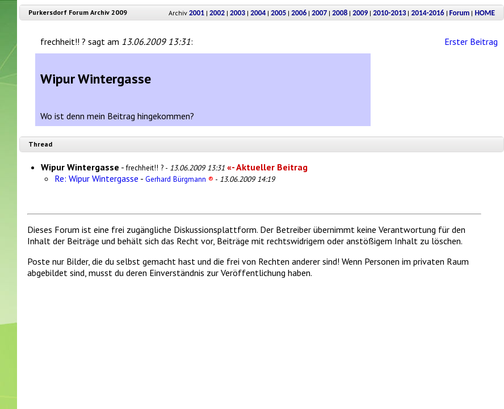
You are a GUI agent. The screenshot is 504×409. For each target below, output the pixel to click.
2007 (319, 13)
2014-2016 (427, 13)
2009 (360, 13)
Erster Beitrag (471, 41)
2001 (196, 13)
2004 (258, 13)
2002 (217, 13)
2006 (298, 13)
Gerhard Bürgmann (179, 179)
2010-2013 (389, 13)
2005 (278, 13)
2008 (339, 13)
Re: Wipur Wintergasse (96, 178)
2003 (237, 13)
